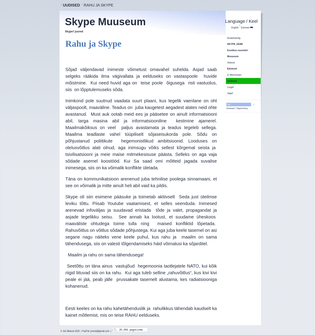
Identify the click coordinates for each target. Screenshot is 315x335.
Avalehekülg (234, 38)
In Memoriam (234, 74)
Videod (231, 62)
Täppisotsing (242, 108)
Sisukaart (230, 108)
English (235, 27)
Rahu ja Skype (98, 5)
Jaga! (230, 93)
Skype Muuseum (105, 21)
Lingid (230, 87)
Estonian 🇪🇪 (247, 27)
